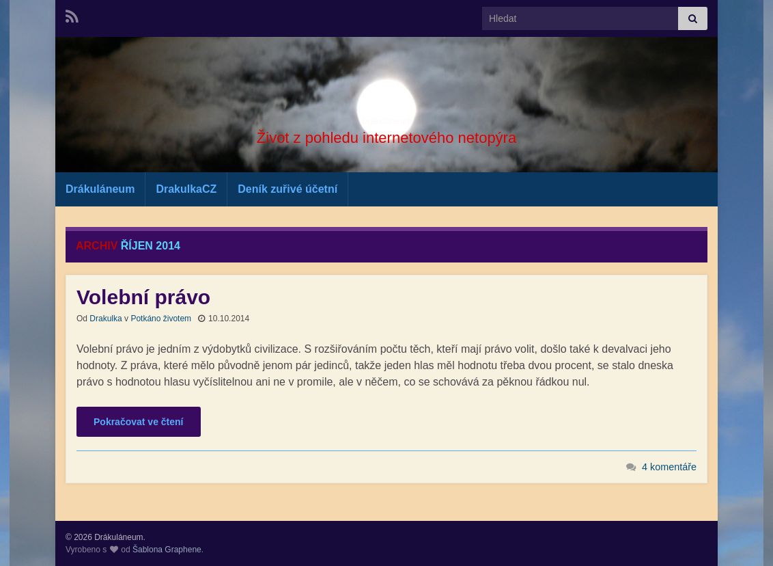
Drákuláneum (386, 116)
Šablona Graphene (166, 549)
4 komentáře (669, 466)
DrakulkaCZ (186, 189)
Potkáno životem (160, 318)
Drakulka (105, 318)
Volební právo (143, 297)
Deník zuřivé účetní (287, 189)
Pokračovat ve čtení (139, 421)
